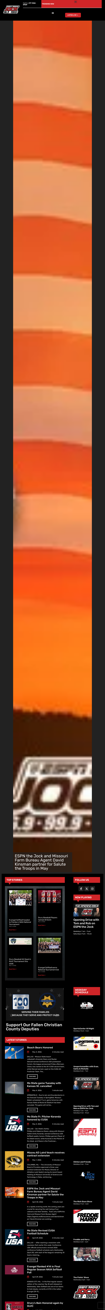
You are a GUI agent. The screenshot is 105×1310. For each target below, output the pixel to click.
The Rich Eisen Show (82, 1201)
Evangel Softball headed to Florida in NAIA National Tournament (20, 922)
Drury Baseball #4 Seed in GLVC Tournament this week (20, 961)
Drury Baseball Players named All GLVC (47, 918)
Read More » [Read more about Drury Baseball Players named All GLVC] (41, 925)
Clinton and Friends (82, 1162)
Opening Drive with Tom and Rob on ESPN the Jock (86, 1107)
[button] (75, 1)
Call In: (29, 4)
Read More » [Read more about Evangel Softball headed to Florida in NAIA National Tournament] (12, 930)
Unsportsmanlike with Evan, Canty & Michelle (86, 1067)
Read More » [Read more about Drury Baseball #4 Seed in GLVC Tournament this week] (12, 969)
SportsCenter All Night (83, 1028)
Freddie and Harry (81, 1239)
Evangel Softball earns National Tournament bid (48, 968)
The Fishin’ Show (81, 1277)
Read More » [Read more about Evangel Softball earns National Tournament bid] (41, 975)
